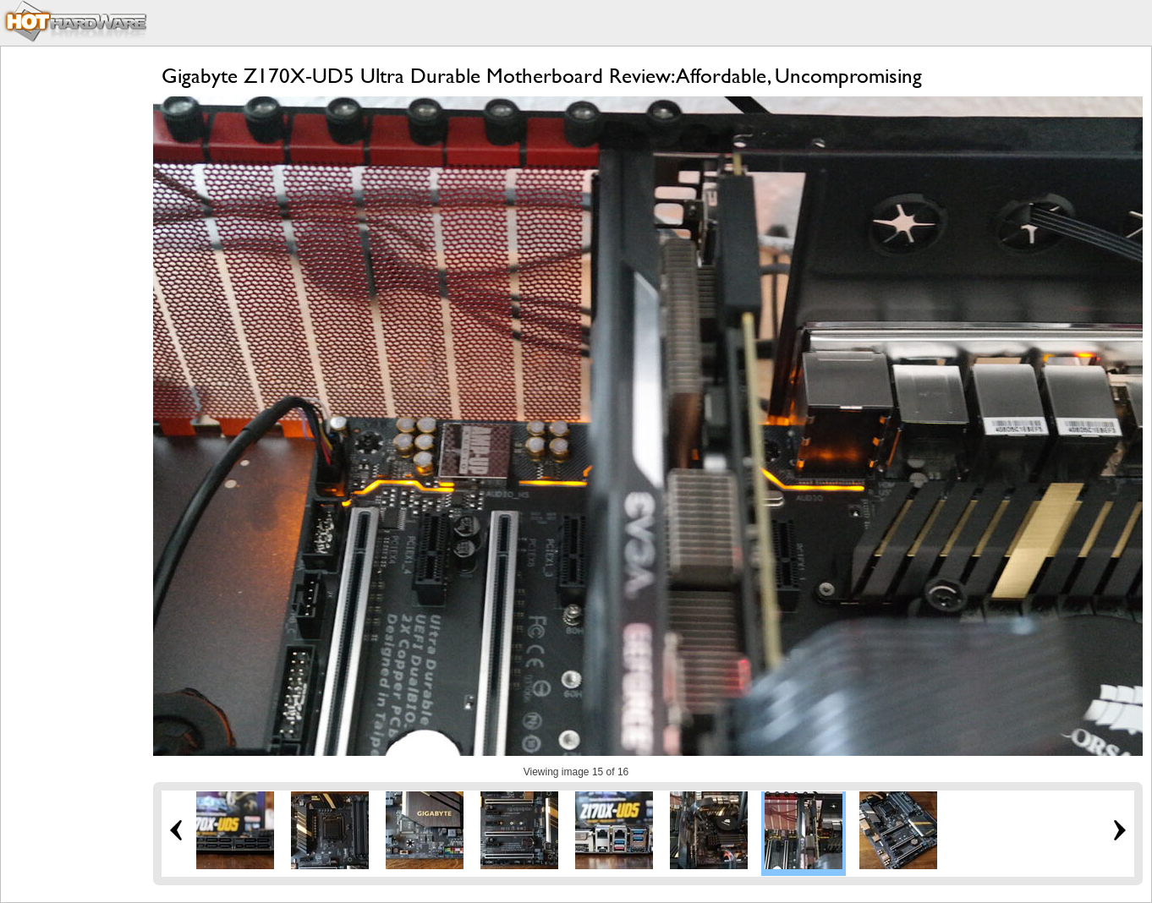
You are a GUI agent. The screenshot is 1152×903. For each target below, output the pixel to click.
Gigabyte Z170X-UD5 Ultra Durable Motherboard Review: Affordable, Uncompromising (542, 75)
